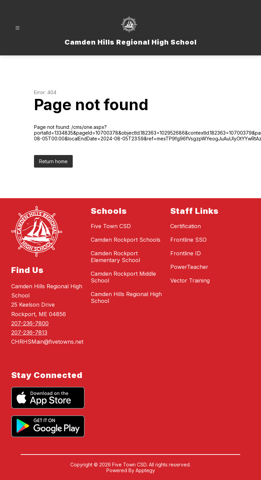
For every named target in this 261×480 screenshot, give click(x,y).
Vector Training (190, 280)
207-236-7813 (29, 332)
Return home (53, 161)
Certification (185, 226)
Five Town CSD (111, 226)
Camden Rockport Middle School (123, 277)
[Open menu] (17, 28)
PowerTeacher (189, 266)
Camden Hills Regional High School (126, 297)
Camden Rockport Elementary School (115, 256)
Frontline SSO (188, 239)
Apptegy (145, 470)
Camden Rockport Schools (125, 239)
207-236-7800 (30, 323)
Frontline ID (185, 253)
